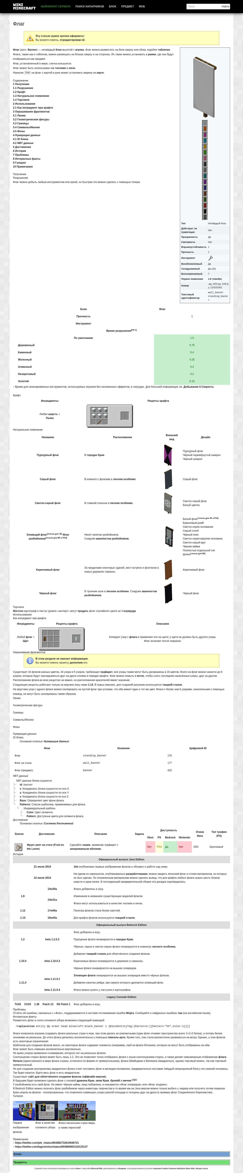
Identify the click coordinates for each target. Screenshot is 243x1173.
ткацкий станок (172, 684)
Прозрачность (189, 237)
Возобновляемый (191, 264)
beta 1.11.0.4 (52, 989)
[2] (135, 1080)
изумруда (129, 611)
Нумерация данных (56, 741)
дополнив (76, 662)
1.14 (90, 684)
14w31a (52, 899)
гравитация (188, 232)
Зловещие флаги (85, 975)
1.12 (22, 910)
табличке (164, 49)
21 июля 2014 (42, 866)
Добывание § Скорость (199, 386)
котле (140, 675)
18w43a (52, 917)
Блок (112, 6)
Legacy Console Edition (121, 997)
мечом (127, 1080)
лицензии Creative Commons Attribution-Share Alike (174, 1168)
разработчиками (136, 873)
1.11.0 (22, 982)
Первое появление (192, 279)
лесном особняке (124, 479)
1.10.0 (22, 961)
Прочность (187, 252)
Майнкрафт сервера (55, 6)
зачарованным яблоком (85, 848)
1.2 (23, 939)
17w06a (52, 910)
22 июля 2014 (42, 877)
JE (60, 534)
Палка (50, 418)
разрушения (123, 330)
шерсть (53, 414)
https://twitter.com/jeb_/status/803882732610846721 (47, 1142)
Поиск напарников (89, 6)
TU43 (18, 1004)
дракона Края (85, 1080)
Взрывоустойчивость (193, 247)
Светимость (188, 242)
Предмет (127, 6)
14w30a (217, 279)
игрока (79, 49)
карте (100, 72)
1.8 (209, 279)
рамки (152, 54)
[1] (133, 1080)
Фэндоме (122, 1168)
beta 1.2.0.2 (52, 939)
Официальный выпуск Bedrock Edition (121, 925)
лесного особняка (163, 946)
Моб (142, 6)
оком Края (102, 1080)
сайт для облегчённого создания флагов (54, 1076)
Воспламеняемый (191, 274)
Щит (25, 641)
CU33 (27, 1004)
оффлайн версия (94, 1076)
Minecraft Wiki (97, 1168)
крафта (164, 400)
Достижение (47, 833)
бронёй (115, 1080)
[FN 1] (134, 330)
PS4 (64, 538)
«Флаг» (78, 1168)
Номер (185, 285)
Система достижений (58, 823)
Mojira (130, 1013)
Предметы (20, 1162)
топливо (60, 68)
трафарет (106, 672)
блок (59, 49)
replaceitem (26, 1026)
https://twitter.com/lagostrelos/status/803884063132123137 (51, 1146)
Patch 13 (48, 1004)
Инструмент (188, 258)
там (180, 1013)
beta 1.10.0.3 (52, 961)
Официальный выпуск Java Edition (121, 859)
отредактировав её (72, 39)
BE (59, 538)
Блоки (17, 1154)
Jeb (76, 866)
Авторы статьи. (202, 1168)
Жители (18, 611)
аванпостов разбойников (112, 538)
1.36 (36, 1004)
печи (72, 68)
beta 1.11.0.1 (52, 979)
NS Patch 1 (63, 1004)
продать (83, 611)
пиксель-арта (116, 1037)
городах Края (95, 455)
